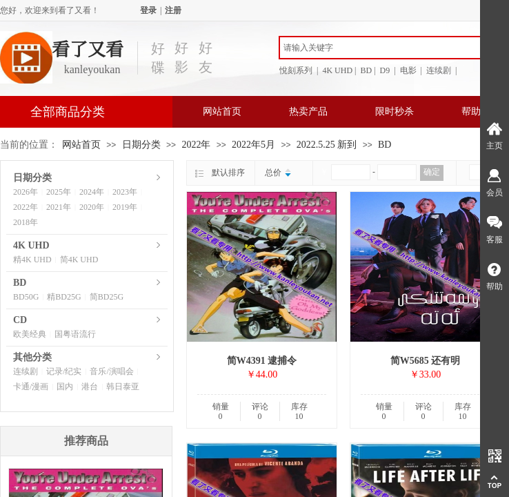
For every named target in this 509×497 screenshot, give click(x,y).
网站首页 (222, 111)
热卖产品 (308, 111)
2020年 (91, 207)
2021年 (58, 207)
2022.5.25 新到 (327, 144)
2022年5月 (253, 144)
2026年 (25, 192)
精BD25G (64, 297)
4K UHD (31, 245)
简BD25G (106, 297)
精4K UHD (32, 259)
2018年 (25, 222)
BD (384, 144)
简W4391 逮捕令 (262, 360)
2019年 (124, 207)
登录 (148, 10)
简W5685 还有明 (425, 360)
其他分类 (32, 357)
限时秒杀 (394, 111)
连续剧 (25, 371)
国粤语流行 (75, 334)
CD (20, 320)
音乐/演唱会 (111, 371)
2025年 (58, 192)
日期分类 (141, 144)
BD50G (26, 297)
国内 (65, 386)
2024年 (91, 192)
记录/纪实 (63, 371)
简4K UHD (79, 259)
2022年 (195, 144)
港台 (89, 386)
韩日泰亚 (122, 386)
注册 (173, 10)
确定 (431, 172)
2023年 (124, 192)
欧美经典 (29, 334)
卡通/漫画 (30, 386)
